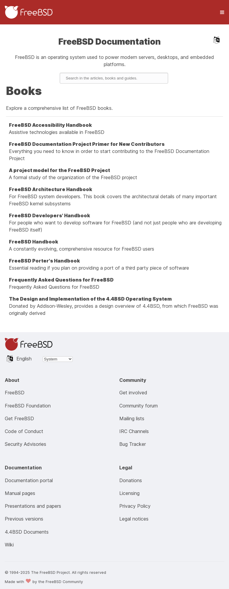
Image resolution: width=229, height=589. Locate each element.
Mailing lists (131, 418)
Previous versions (24, 519)
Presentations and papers (33, 506)
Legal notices (133, 519)
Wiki (9, 545)
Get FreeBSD (19, 418)
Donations (130, 480)
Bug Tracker (132, 444)
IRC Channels (134, 431)
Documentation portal (29, 480)
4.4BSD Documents (27, 532)
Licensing (129, 493)
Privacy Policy (135, 506)
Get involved (133, 393)
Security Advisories (25, 444)
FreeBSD (14, 393)
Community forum (138, 406)
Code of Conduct (24, 431)
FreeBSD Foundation (28, 406)
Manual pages (20, 493)
